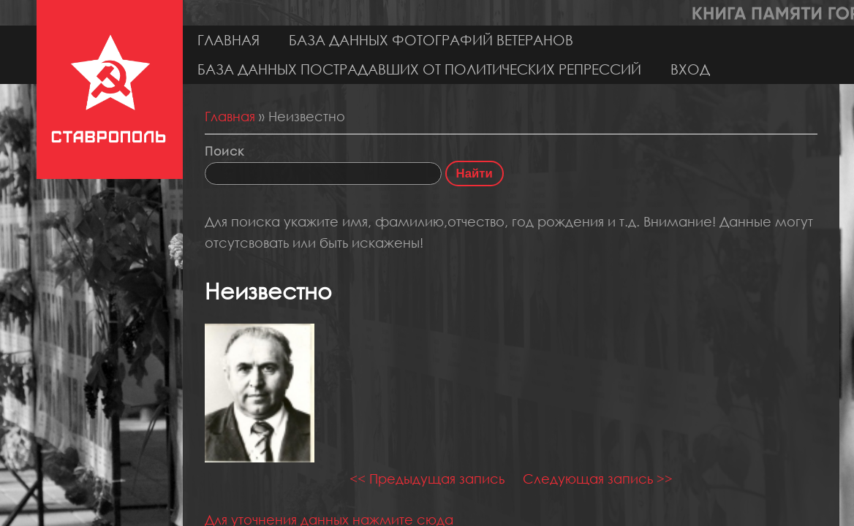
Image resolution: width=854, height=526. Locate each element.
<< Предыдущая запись (427, 478)
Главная (228, 39)
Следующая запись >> (598, 478)
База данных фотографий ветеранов (431, 39)
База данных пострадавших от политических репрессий (419, 69)
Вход (690, 69)
